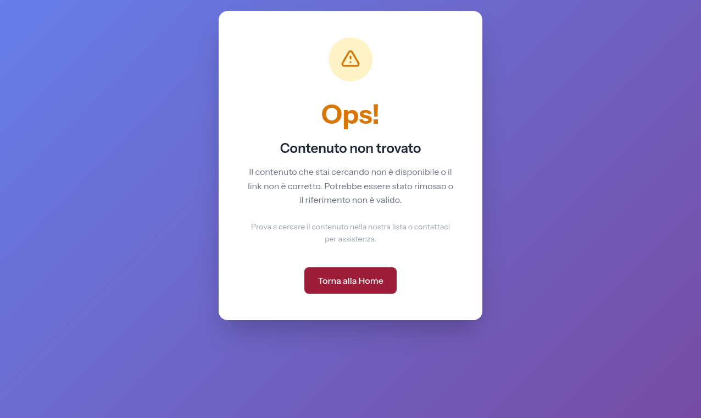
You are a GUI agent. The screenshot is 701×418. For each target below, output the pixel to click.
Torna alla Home (350, 280)
